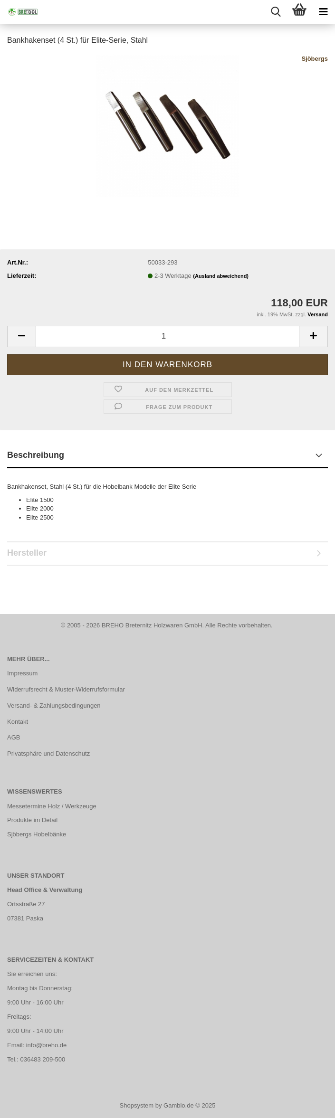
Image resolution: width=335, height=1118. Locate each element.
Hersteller (27, 553)
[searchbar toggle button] (275, 12)
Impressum (22, 673)
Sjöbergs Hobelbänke (36, 834)
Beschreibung (35, 455)
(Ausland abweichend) (221, 276)
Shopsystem (137, 1105)
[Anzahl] (167, 336)
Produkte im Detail (32, 820)
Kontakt (17, 721)
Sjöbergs (314, 58)
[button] (21, 336)
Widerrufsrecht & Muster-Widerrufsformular (66, 689)
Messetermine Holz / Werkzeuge (51, 806)
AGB (13, 737)
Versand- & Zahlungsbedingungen (54, 705)
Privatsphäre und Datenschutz (48, 753)
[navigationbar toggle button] (323, 12)
